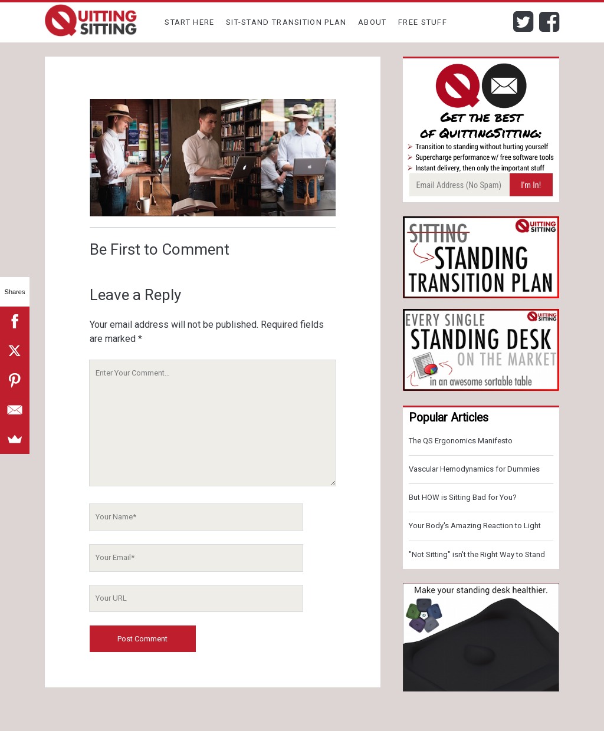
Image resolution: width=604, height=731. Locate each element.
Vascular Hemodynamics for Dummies (474, 469)
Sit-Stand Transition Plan (286, 22)
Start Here (189, 22)
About (372, 22)
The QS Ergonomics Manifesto (461, 440)
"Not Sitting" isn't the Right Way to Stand (477, 554)
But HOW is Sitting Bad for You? (463, 497)
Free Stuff (422, 22)
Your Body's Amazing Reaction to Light (475, 525)
